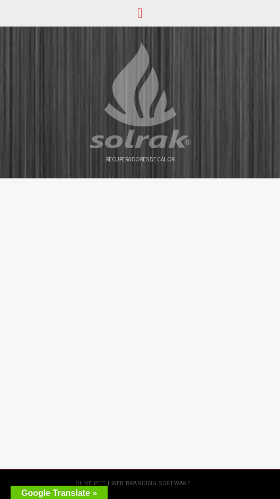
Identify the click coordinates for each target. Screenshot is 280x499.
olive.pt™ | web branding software (132, 483)
